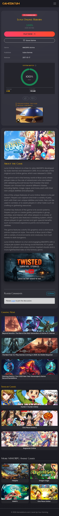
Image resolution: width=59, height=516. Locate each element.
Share (51, 293)
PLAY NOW (29, 34)
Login (13, 301)
